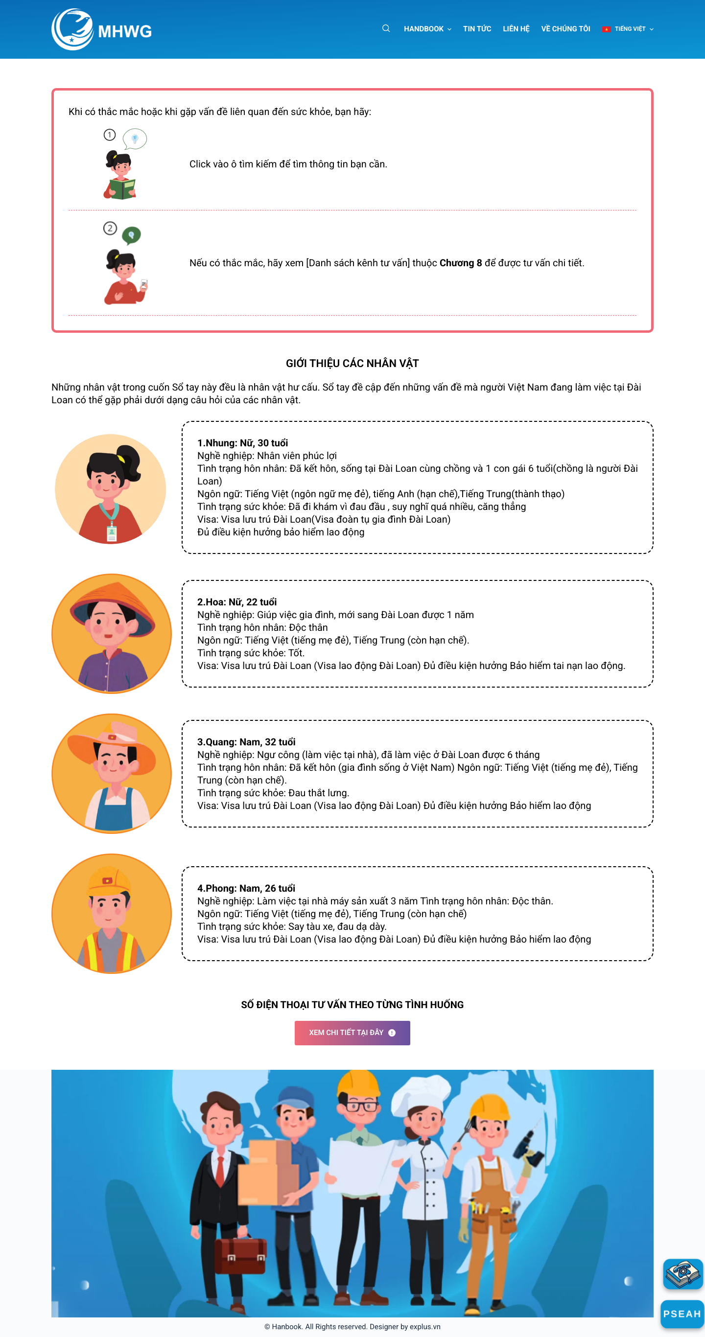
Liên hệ (516, 28)
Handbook (424, 28)
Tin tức (477, 28)
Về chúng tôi (565, 28)
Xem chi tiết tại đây (352, 1032)
